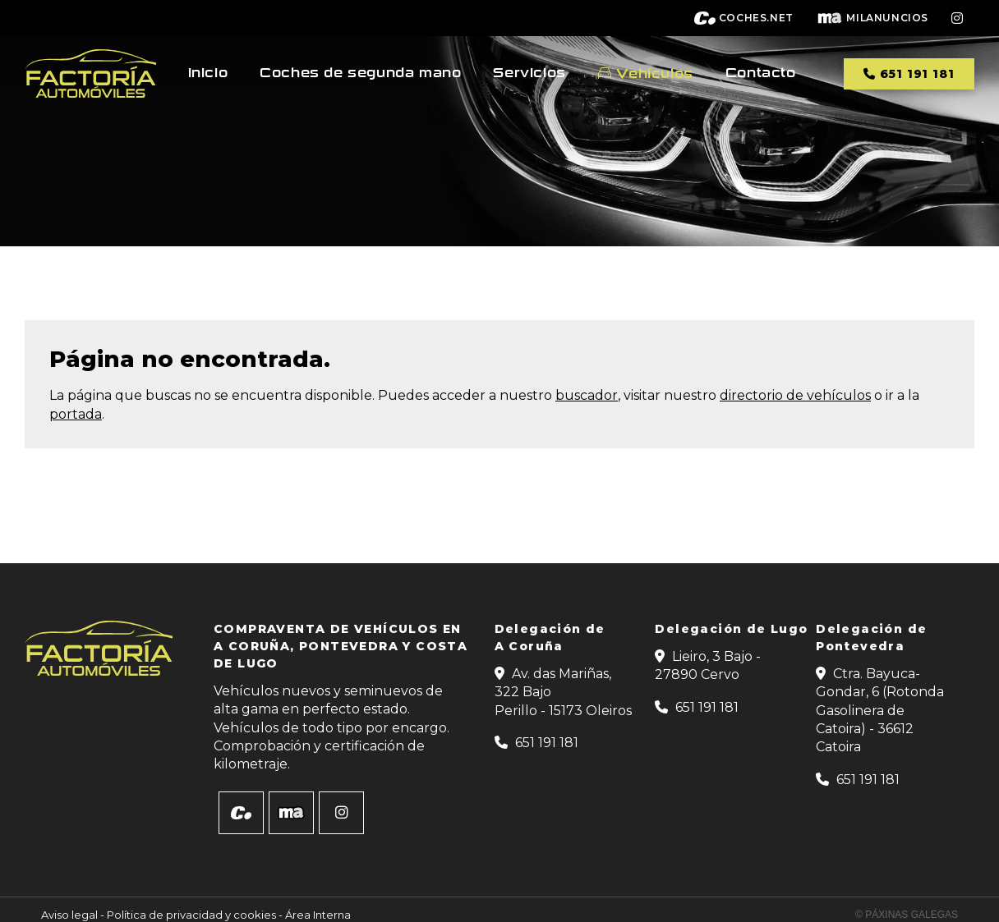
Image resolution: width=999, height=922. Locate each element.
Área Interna (318, 914)
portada (75, 414)
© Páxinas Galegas (906, 914)
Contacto (760, 73)
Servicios (529, 73)
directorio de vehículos (795, 395)
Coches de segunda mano (360, 73)
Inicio (208, 73)
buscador (586, 395)
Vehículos (654, 73)
